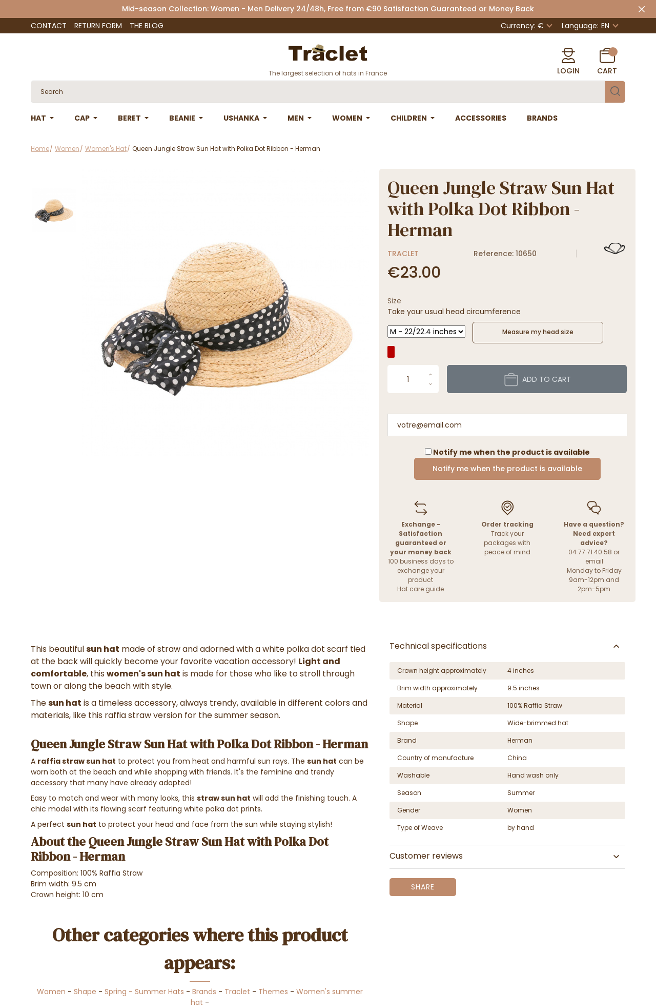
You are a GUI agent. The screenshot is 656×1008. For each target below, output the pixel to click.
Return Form (98, 26)
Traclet (403, 253)
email (594, 561)
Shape (85, 991)
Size (394, 301)
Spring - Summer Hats (144, 991)
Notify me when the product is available (507, 468)
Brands (204, 991)
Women (51, 991)
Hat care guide (420, 589)
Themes (273, 991)
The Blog (146, 26)
